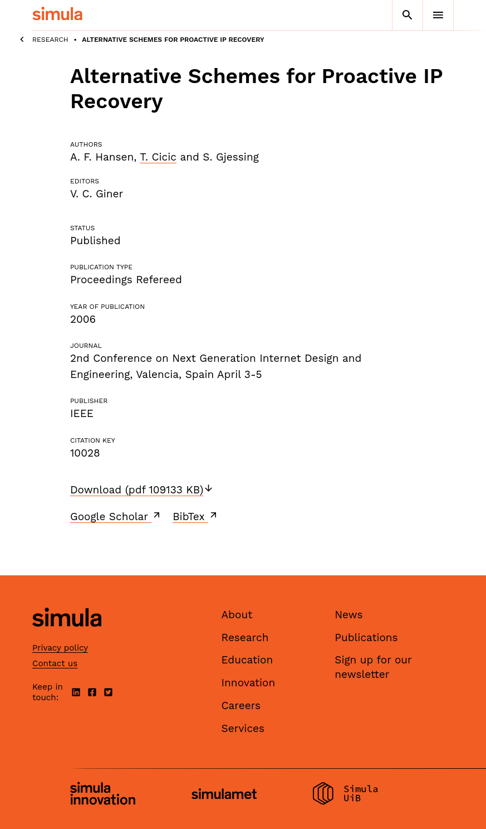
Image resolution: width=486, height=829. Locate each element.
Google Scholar (116, 516)
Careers (241, 705)
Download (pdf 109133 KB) (142, 489)
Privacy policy (60, 648)
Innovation (249, 682)
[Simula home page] (66, 636)
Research (50, 39)
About (237, 614)
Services (243, 728)
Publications (366, 637)
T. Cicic (158, 157)
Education (247, 659)
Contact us (54, 663)
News (348, 614)
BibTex (196, 516)
